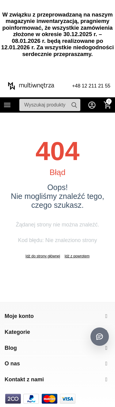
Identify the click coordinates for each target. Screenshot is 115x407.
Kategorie (7, 105)
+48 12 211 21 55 (91, 85)
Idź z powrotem (76, 256)
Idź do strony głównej (42, 256)
